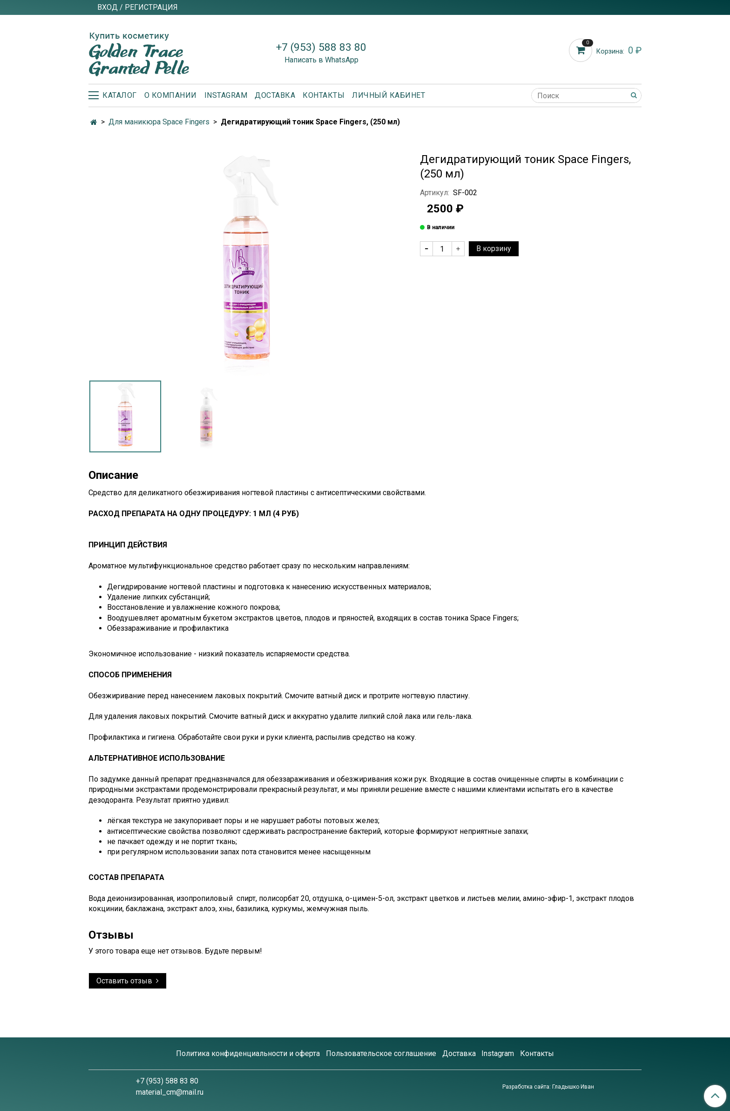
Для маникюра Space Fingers (159, 121)
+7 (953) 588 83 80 (321, 47)
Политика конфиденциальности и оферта (248, 1053)
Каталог (112, 95)
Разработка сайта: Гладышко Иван (548, 1087)
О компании (170, 95)
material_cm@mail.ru (169, 1092)
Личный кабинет (388, 95)
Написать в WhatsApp (321, 59)
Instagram (226, 95)
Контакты (324, 95)
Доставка (275, 95)
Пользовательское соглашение (381, 1053)
